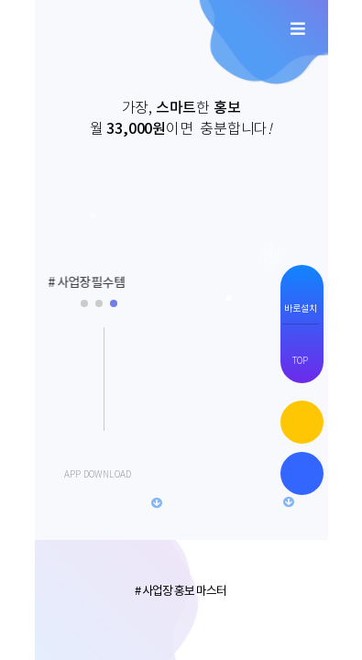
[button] (65, 282)
